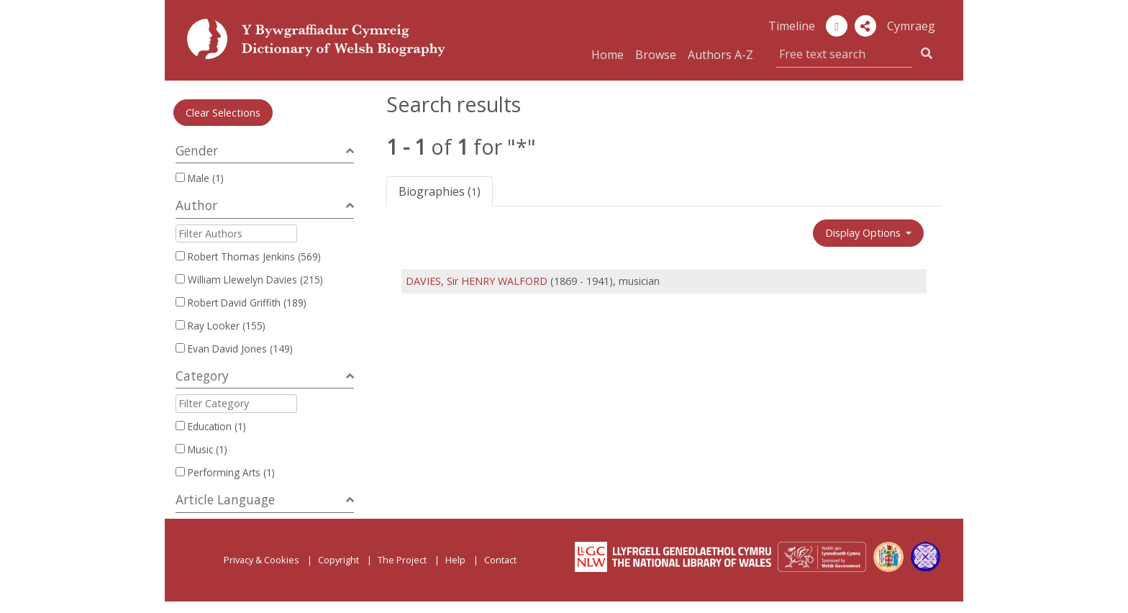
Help (455, 559)
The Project (402, 559)
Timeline (791, 26)
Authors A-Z (720, 55)
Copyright (338, 559)
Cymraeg (911, 26)
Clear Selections (223, 112)
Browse (655, 55)
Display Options (864, 233)
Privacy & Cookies (261, 559)
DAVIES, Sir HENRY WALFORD (476, 281)
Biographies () (440, 191)
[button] (865, 26)
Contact (500, 559)
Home (607, 55)
